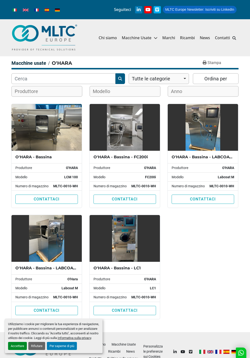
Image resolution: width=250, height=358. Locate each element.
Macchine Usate (136, 37)
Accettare (17, 346)
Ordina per (215, 79)
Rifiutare (36, 346)
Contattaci (47, 199)
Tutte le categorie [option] (151, 79)
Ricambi (187, 37)
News (205, 37)
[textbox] (29, 91)
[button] (139, 38)
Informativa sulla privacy (74, 338)
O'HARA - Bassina (33, 157)
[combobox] (159, 78)
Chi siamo (108, 37)
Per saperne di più (62, 346)
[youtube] (148, 9)
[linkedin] (138, 9)
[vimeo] (157, 9)
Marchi (168, 37)
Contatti (222, 37)
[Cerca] (63, 78)
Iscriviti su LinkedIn (199, 9)
